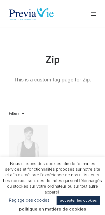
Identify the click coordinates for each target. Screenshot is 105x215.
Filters (14, 113)
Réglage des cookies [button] (29, 200)
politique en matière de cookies (52, 209)
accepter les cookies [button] (78, 200)
